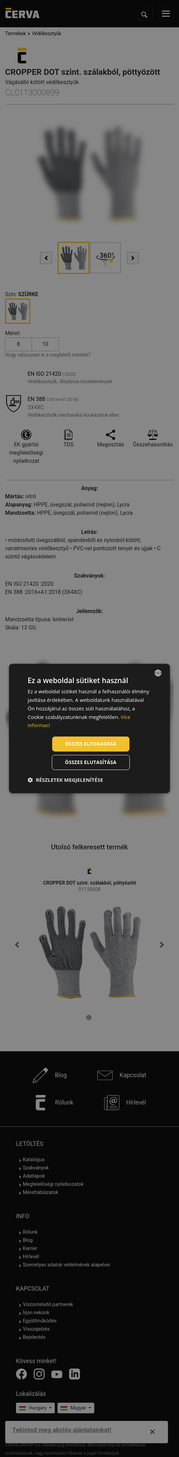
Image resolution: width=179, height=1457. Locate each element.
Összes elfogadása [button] (90, 743)
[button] (65, 780)
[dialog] (89, 728)
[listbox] (158, 672)
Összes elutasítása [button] (91, 762)
